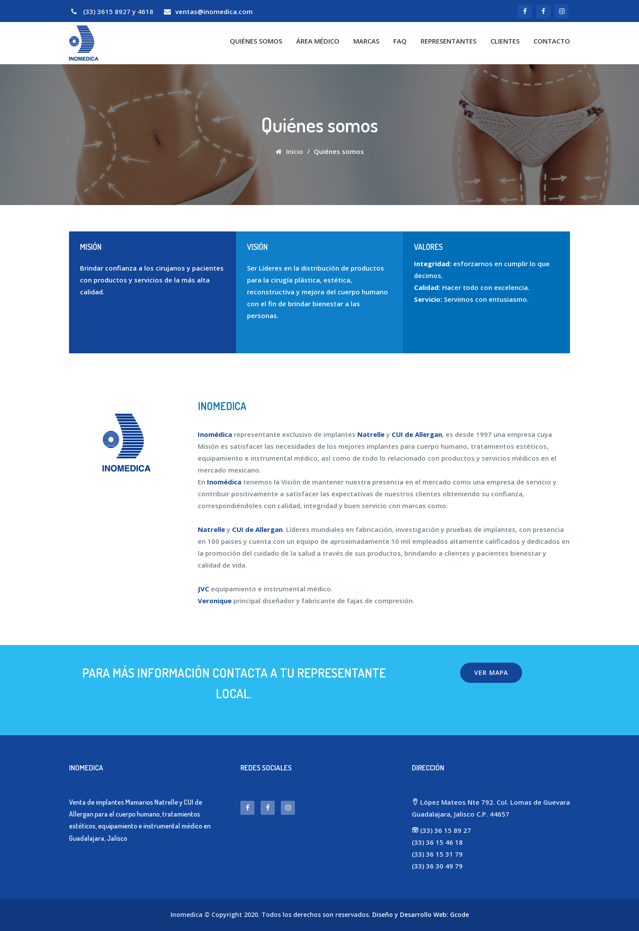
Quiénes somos (256, 41)
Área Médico (317, 41)
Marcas (366, 41)
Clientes (504, 41)
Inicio (289, 151)
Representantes (448, 41)
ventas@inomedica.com (214, 11)
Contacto (552, 41)
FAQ (400, 41)
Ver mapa (491, 672)
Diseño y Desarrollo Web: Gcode (420, 914)
